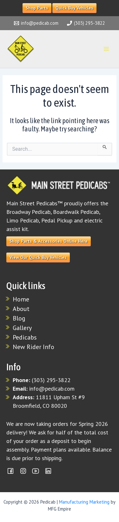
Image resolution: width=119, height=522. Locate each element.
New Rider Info (33, 347)
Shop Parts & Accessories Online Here (49, 241)
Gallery (22, 328)
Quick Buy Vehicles (74, 8)
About (21, 309)
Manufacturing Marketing (84, 502)
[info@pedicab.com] (36, 23)
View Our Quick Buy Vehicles (38, 257)
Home (21, 299)
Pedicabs (25, 337)
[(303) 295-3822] (86, 23)
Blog (19, 318)
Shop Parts (37, 8)
